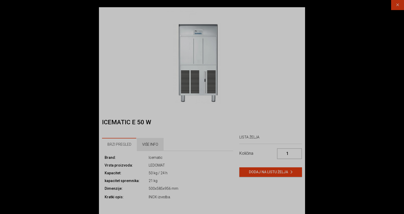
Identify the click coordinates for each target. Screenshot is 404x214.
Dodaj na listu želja (268, 172)
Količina (246, 153)
